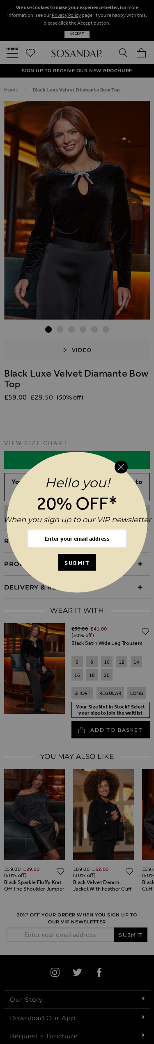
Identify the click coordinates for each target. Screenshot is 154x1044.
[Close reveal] (121, 467)
